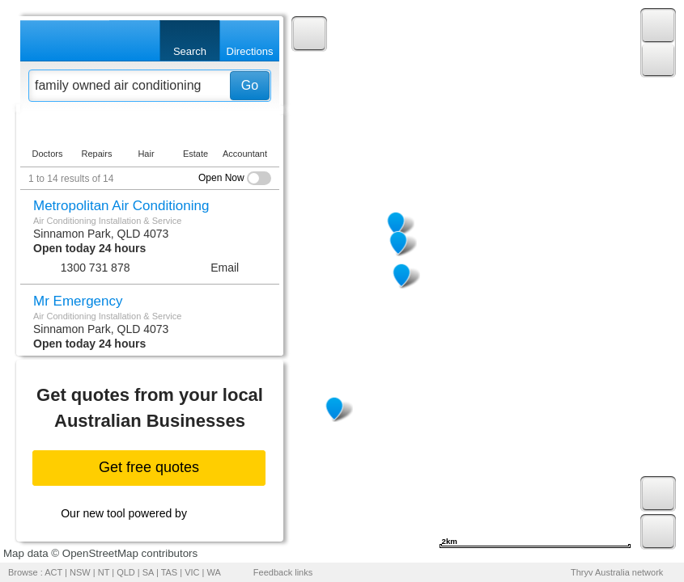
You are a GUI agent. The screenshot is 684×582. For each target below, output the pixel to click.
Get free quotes (149, 467)
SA (148, 572)
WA (214, 572)
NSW (80, 572)
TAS (169, 572)
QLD (126, 572)
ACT (53, 572)
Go (249, 85)
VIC (192, 572)
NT (103, 572)
